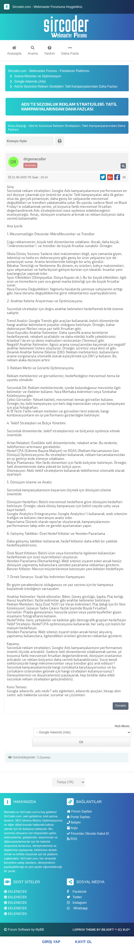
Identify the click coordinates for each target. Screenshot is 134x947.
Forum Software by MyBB (26, 929)
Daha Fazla (69, 50)
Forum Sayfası (79, 811)
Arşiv (72, 828)
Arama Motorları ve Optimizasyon (37, 76)
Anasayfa (14, 50)
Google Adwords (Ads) (30, 81)
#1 (124, 177)
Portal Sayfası (78, 817)
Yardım (49, 50)
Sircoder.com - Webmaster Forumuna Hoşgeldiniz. (47, 7)
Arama (33, 50)
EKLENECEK (15, 891)
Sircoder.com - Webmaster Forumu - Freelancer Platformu (48, 71)
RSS (72, 839)
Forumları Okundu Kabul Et (88, 833)
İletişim (74, 822)
